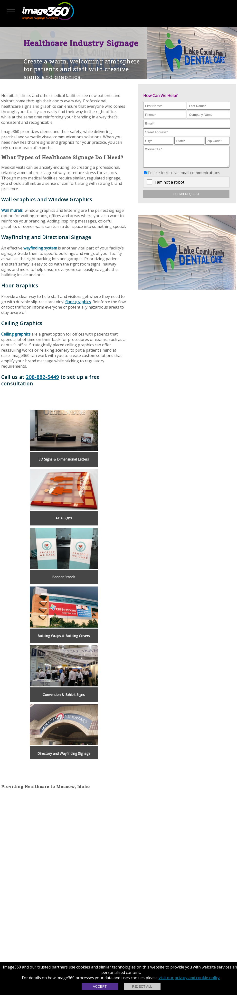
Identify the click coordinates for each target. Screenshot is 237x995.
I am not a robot (169, 185)
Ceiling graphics (15, 334)
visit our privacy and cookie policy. (189, 977)
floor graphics (78, 301)
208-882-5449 (42, 377)
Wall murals (12, 210)
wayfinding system (40, 248)
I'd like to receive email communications (184, 176)
